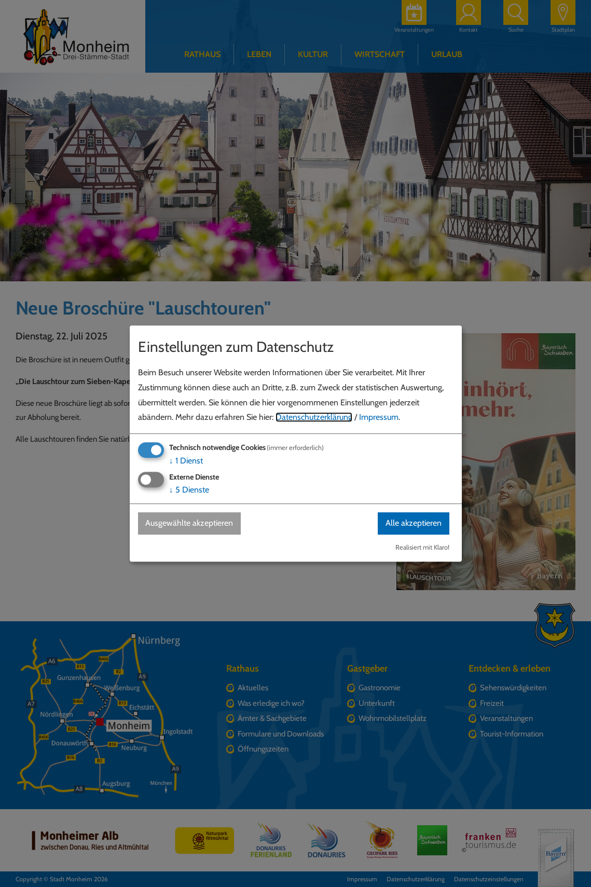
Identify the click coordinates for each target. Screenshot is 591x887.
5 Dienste (189, 490)
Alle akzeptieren (414, 523)
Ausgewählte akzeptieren (189, 523)
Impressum (378, 417)
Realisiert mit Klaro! (422, 547)
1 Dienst (186, 461)
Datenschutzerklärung (314, 417)
